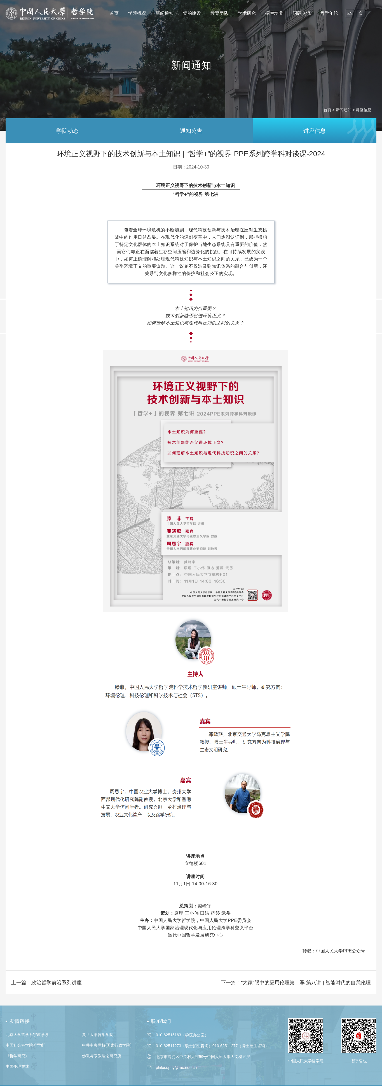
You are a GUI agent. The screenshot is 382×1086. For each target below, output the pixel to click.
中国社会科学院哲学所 (25, 1045)
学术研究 (247, 13)
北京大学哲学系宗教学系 (27, 1034)
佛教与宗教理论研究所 (101, 1056)
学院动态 (67, 131)
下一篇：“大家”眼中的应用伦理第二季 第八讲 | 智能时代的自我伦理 (296, 982)
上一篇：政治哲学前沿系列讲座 (46, 982)
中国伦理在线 (17, 1066)
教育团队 (219, 13)
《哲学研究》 (17, 1056)
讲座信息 (314, 131)
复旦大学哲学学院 (97, 1034)
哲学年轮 (329, 13)
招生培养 (274, 13)
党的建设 (192, 13)
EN (350, 13)
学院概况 (137, 13)
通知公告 (191, 131)
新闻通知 (165, 13)
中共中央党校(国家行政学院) (107, 1045)
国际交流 (302, 13)
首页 (114, 13)
